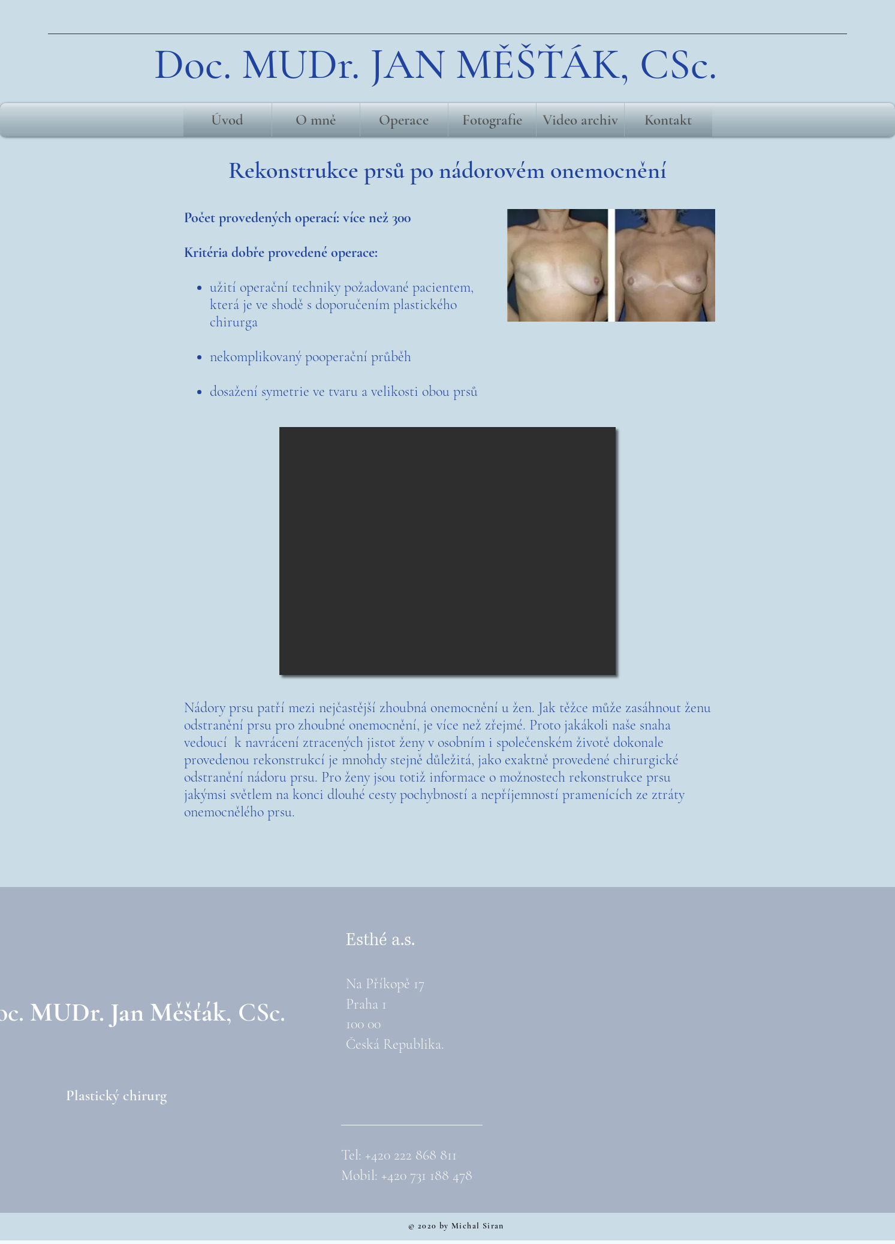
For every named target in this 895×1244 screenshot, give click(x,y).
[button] (447, 551)
